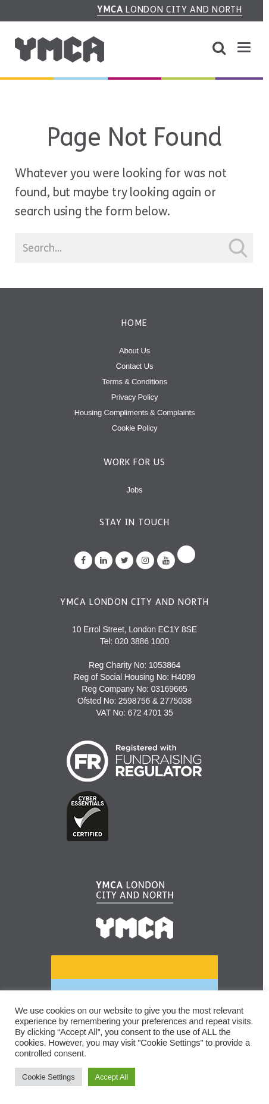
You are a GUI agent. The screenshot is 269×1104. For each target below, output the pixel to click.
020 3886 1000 (142, 641)
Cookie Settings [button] (48, 1076)
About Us (134, 350)
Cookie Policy (135, 428)
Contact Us (135, 366)
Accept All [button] (111, 1076)
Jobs (135, 489)
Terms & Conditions (134, 381)
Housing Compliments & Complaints (134, 412)
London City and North (169, 9)
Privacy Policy (134, 397)
